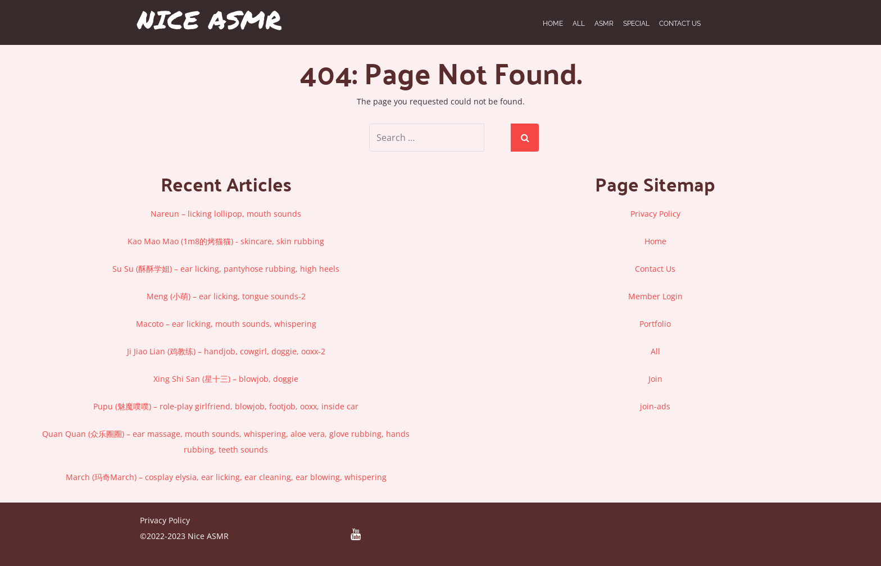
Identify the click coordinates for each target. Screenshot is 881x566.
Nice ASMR (209, 20)
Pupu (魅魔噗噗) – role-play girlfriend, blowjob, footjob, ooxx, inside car (225, 406)
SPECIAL (636, 24)
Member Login (655, 296)
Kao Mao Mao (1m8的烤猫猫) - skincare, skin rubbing (226, 241)
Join (655, 378)
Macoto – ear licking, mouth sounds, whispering (226, 323)
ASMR (604, 24)
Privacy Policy (655, 213)
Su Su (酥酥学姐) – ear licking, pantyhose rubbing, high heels (225, 268)
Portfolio (655, 323)
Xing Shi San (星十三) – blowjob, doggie (225, 378)
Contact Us (680, 24)
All (655, 351)
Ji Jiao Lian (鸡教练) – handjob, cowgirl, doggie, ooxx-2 (226, 351)
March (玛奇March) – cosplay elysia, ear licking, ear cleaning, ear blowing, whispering (226, 477)
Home (553, 24)
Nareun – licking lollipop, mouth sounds (226, 213)
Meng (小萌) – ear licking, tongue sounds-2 (226, 296)
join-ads (655, 406)
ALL (579, 24)
